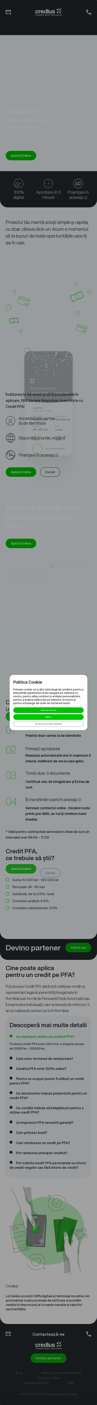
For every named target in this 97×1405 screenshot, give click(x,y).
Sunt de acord (48, 710)
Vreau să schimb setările (48, 724)
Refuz (48, 717)
